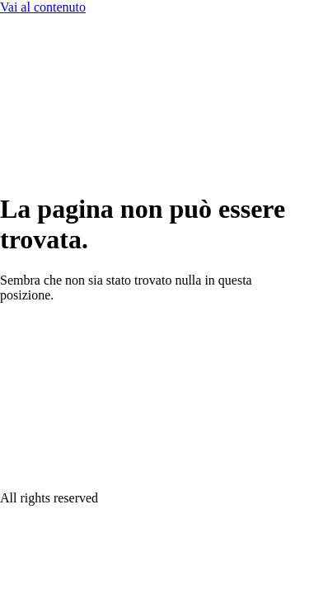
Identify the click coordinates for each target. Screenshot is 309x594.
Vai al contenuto (43, 7)
